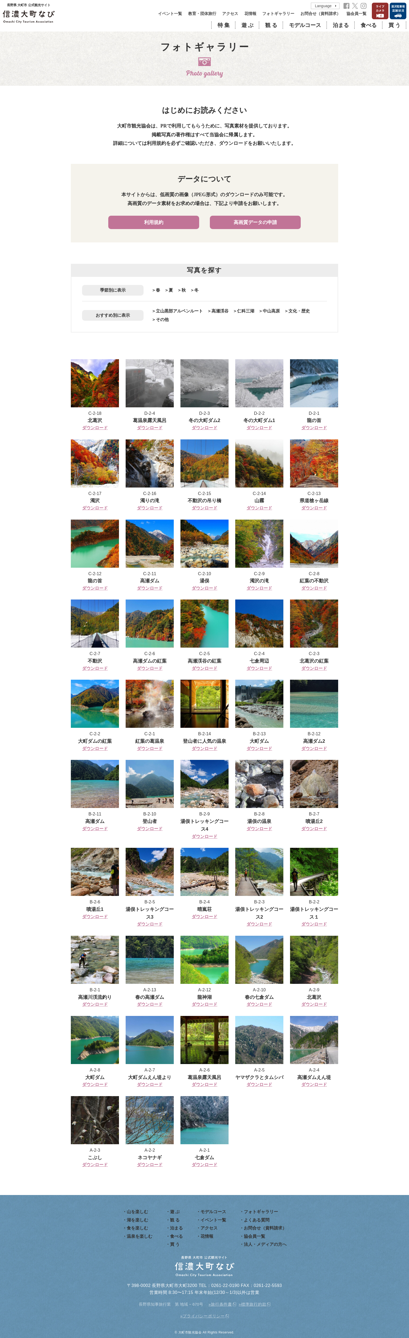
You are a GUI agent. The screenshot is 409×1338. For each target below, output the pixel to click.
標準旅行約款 (254, 1304)
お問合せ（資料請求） (320, 13)
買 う (394, 25)
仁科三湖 (245, 311)
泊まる (341, 25)
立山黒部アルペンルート (179, 311)
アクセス (230, 13)
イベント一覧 (170, 13)
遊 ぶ (247, 25)
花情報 (250, 13)
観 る (271, 25)
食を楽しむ (137, 1228)
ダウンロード (95, 428)
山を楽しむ (137, 1211)
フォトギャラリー (278, 13)
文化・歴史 (299, 311)
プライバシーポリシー (204, 1316)
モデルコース (305, 25)
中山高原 (271, 311)
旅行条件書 (221, 1304)
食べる (369, 25)
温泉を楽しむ (139, 1236)
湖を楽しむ (137, 1220)
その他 (162, 319)
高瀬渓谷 (220, 311)
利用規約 (153, 222)
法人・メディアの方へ (265, 1244)
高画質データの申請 (255, 222)
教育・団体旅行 (202, 13)
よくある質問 (256, 1220)
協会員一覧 (356, 13)
